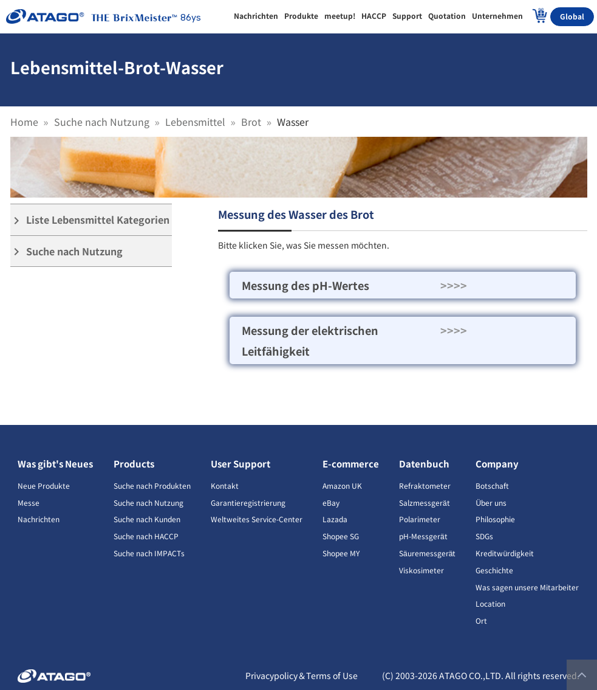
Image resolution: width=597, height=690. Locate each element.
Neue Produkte (44, 485)
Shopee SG (340, 536)
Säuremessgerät (427, 553)
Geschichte (494, 570)
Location (490, 603)
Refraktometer (425, 485)
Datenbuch (424, 463)
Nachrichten (39, 519)
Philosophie (495, 519)
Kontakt (225, 485)
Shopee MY (341, 553)
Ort (481, 620)
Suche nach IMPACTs (149, 553)
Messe (28, 502)
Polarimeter (419, 519)
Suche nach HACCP (146, 536)
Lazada (334, 519)
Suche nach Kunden (147, 519)
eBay (330, 502)
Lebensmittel (195, 121)
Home (24, 121)
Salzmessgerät (424, 502)
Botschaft (492, 485)
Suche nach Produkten (152, 485)
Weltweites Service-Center (256, 519)
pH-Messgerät (423, 536)
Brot (251, 121)
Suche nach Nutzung (101, 121)
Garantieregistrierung (248, 502)
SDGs (484, 536)
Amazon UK (342, 485)
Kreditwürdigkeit (505, 553)
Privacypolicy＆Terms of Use (301, 675)
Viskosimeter (421, 570)
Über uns (491, 502)
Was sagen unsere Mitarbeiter (527, 587)
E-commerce (350, 463)
